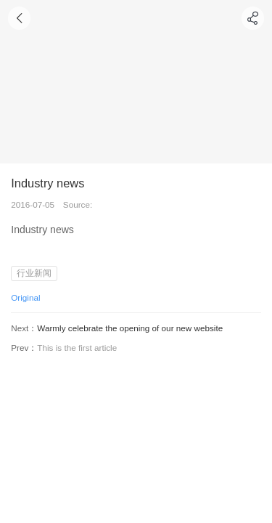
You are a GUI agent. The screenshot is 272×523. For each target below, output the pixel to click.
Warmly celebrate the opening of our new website (130, 328)
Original (25, 297)
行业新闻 (34, 272)
